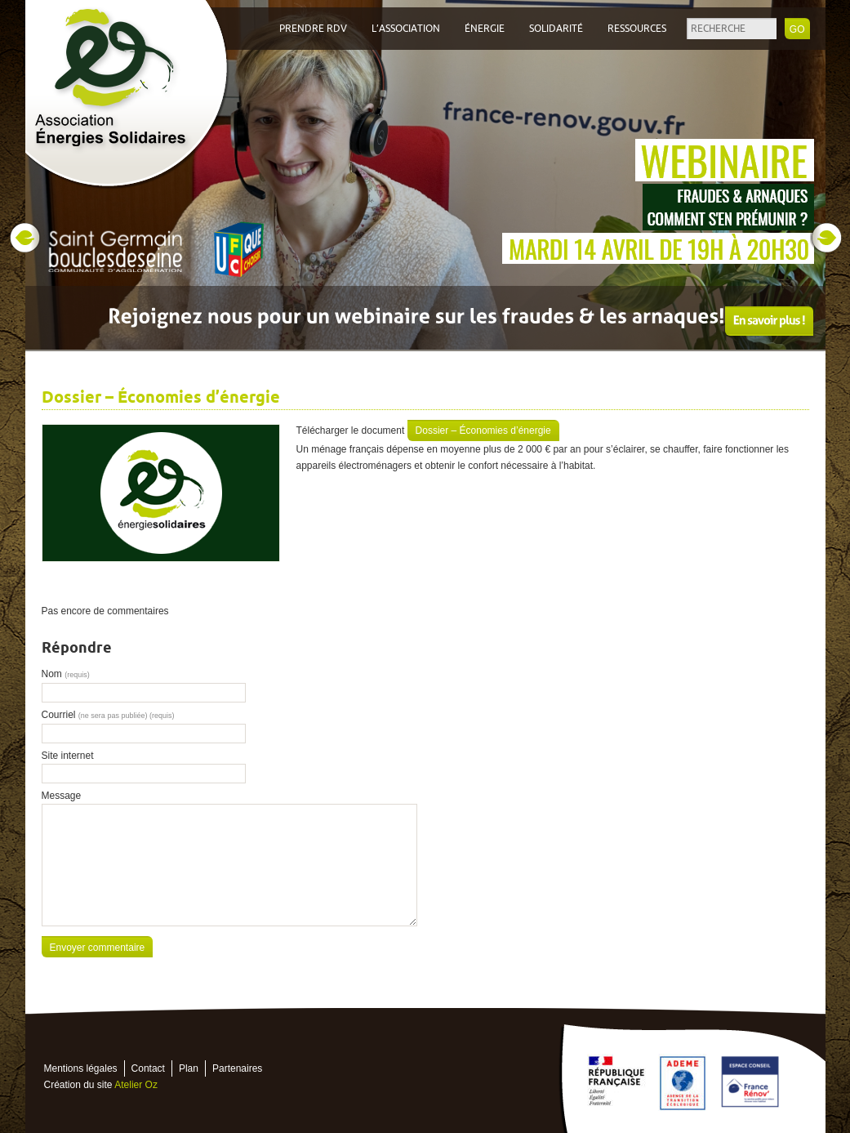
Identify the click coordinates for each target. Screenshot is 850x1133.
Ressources (636, 28)
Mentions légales (81, 1068)
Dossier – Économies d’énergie (483, 430)
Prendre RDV (313, 28)
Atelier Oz (136, 1085)
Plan (188, 1068)
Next (826, 238)
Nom (66, 674)
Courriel (108, 714)
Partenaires (237, 1068)
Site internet (68, 755)
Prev (24, 238)
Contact (148, 1068)
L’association (406, 28)
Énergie (485, 28)
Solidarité (556, 28)
